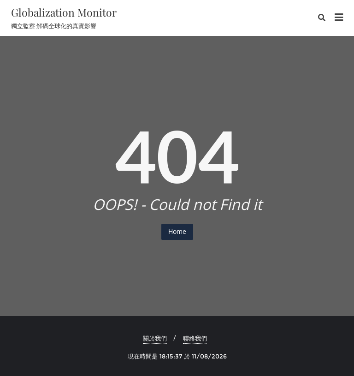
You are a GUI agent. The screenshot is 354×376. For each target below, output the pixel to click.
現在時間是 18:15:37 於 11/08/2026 (177, 356)
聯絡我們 (195, 338)
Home (177, 231)
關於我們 (155, 338)
